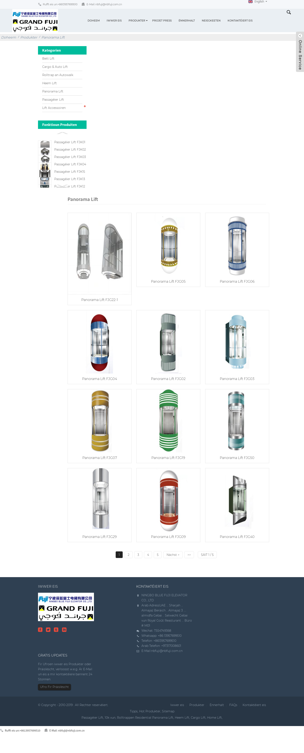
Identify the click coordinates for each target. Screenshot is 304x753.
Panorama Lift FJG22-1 (99, 314)
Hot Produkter (149, 722)
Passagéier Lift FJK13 (69, 195)
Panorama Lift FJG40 (234, 548)
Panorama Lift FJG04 (99, 392)
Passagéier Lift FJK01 (69, 142)
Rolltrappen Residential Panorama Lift (145, 729)
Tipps (134, 722)
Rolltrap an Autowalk (57, 75)
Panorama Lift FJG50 (234, 470)
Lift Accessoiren (54, 108)
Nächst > (173, 566)
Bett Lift (48, 58)
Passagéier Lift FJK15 (69, 184)
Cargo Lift (198, 729)
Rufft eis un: (60, 4)
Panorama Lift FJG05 (166, 296)
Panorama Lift (53, 37)
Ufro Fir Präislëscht (54, 698)
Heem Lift (49, 83)
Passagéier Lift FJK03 (70, 163)
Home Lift (214, 729)
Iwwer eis (114, 20)
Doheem (94, 20)
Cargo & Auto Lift (55, 67)
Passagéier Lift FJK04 (70, 174)
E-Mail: (104, 4)
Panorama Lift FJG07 (99, 470)
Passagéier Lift (53, 100)
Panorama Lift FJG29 (99, 548)
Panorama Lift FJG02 (166, 392)
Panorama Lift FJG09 (166, 548)
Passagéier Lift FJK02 (70, 153)
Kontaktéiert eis (240, 20)
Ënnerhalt (187, 20)
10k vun (110, 729)
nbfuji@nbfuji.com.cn (167, 662)
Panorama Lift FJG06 (234, 296)
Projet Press (162, 20)
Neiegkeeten (211, 20)
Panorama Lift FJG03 (234, 392)
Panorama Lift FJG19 (167, 470)
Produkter (137, 20)
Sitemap (168, 722)
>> (189, 566)
